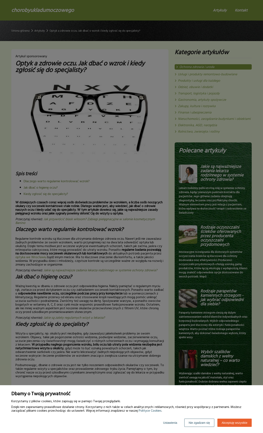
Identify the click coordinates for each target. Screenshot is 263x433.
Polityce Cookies (150, 410)
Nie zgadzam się (199, 422)
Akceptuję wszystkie (234, 422)
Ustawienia (170, 422)
